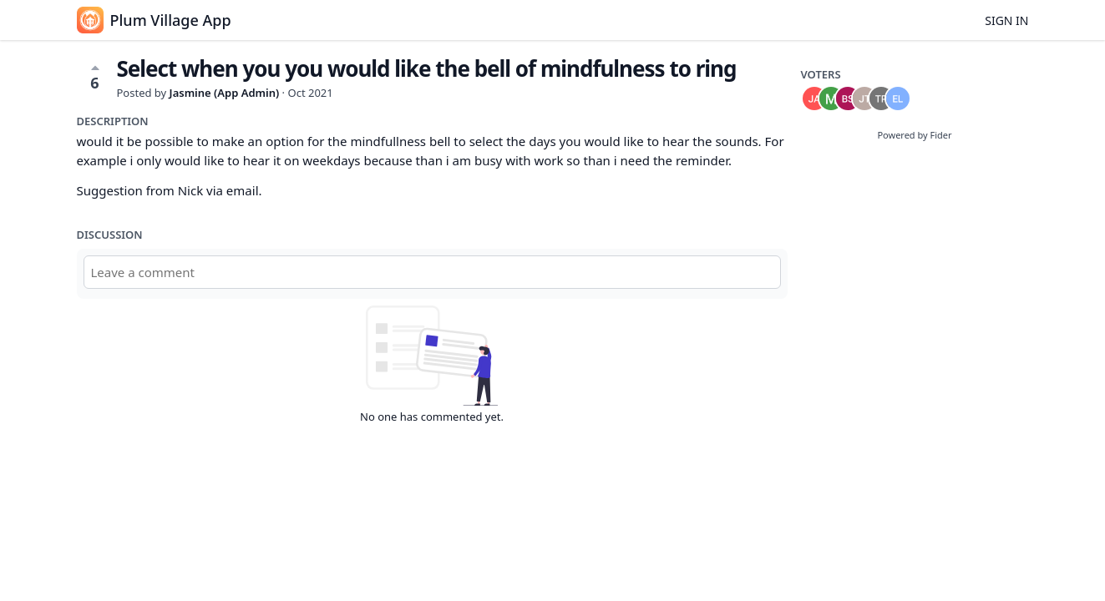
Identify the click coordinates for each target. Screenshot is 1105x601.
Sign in (1006, 20)
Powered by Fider (914, 135)
